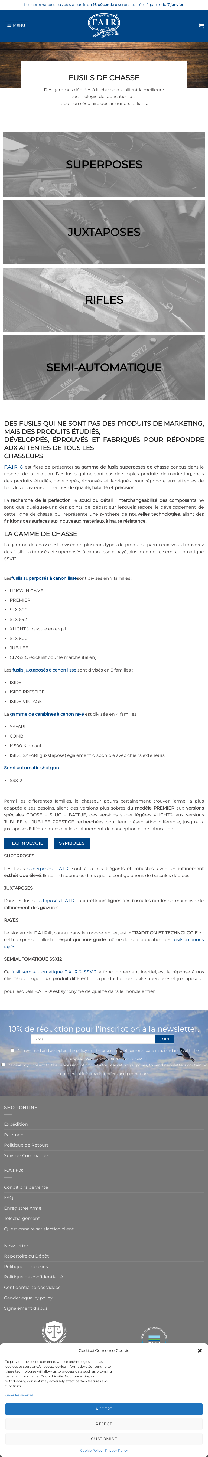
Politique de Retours (26, 1145)
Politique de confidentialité (33, 1276)
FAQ (8, 1197)
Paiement (14, 1134)
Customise (104, 1438)
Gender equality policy (28, 1298)
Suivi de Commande (26, 1155)
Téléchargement (22, 1218)
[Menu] (17, 25)
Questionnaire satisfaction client (39, 1229)
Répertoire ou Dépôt (26, 1256)
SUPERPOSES (104, 164)
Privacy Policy (116, 1450)
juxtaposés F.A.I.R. (55, 900)
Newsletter (16, 1245)
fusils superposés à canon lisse (44, 578)
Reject (104, 1423)
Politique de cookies (26, 1266)
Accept (104, 1409)
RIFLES (104, 299)
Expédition (16, 1124)
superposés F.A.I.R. (48, 868)
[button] (200, 1350)
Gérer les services (19, 1395)
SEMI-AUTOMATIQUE (104, 367)
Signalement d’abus (26, 1308)
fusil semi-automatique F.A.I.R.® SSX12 (53, 971)
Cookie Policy (91, 1450)
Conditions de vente (26, 1187)
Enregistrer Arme (22, 1208)
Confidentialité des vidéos (32, 1287)
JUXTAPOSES (104, 232)
